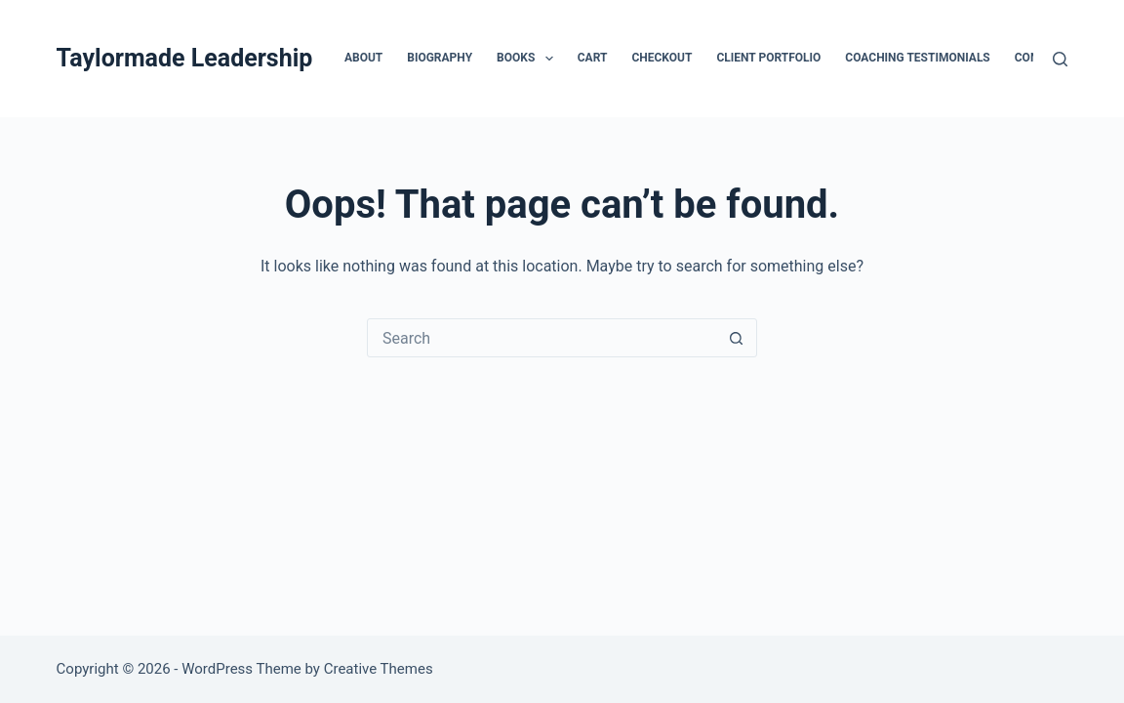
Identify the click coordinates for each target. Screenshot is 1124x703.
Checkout (661, 57)
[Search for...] (542, 337)
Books (529, 58)
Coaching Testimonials (917, 57)
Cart (593, 57)
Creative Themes (378, 669)
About (363, 57)
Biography (439, 57)
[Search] (1060, 59)
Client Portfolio (768, 57)
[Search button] (736, 337)
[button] (549, 58)
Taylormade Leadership (185, 58)
